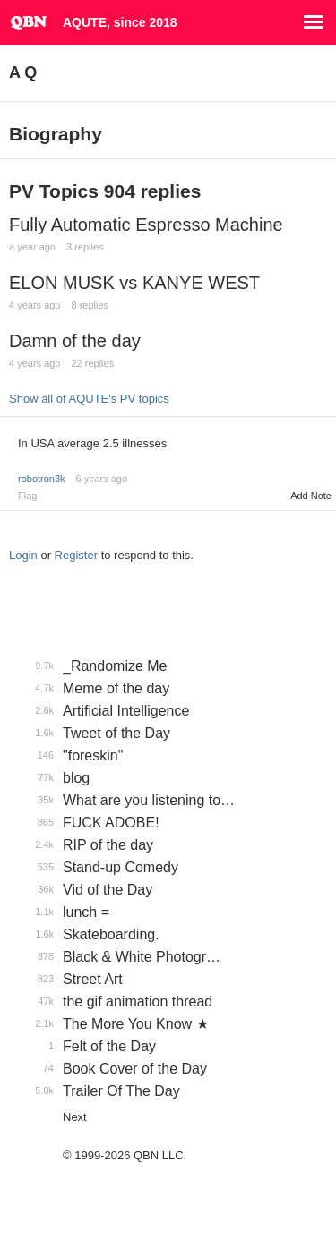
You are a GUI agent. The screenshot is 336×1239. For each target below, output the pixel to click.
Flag (27, 495)
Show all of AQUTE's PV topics (89, 398)
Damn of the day (75, 341)
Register (76, 555)
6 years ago (101, 478)
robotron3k (41, 478)
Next (75, 1117)
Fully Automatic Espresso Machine (146, 224)
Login (23, 555)
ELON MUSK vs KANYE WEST (134, 283)
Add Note (311, 495)
